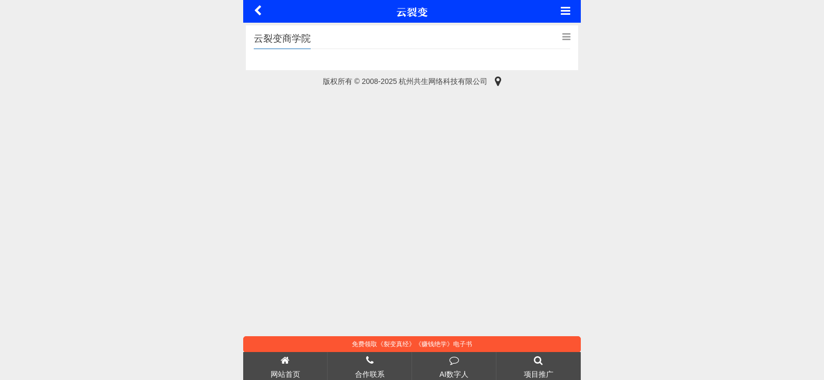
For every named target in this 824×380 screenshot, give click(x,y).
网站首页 (285, 365)
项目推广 (538, 365)
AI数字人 (454, 365)
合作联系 (369, 365)
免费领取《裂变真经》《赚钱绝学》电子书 (412, 344)
